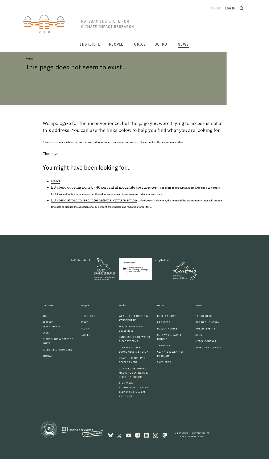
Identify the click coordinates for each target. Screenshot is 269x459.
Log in (230, 8)
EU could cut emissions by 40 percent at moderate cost (97, 187)
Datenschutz (201, 433)
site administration (172, 142)
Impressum (181, 433)
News (55, 181)
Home (29, 58)
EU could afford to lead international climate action (94, 200)
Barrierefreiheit (191, 436)
